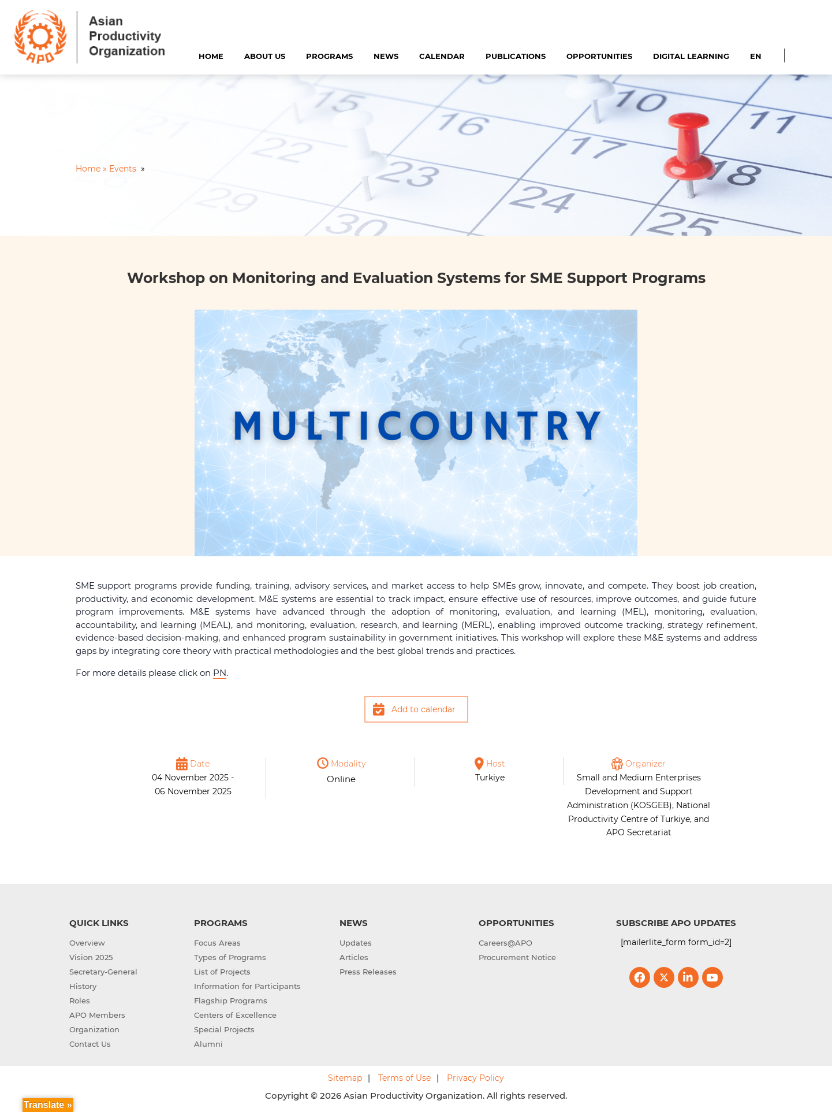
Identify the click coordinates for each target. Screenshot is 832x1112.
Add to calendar (423, 709)
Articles (353, 957)
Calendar (442, 56)
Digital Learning (691, 56)
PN (219, 672)
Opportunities (599, 56)
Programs (329, 56)
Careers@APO (505, 942)
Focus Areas (217, 942)
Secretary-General (103, 971)
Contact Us (90, 1043)
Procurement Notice (517, 957)
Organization (94, 1029)
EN (756, 56)
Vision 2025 (91, 957)
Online (341, 778)
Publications (516, 56)
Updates (355, 942)
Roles (79, 1000)
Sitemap (345, 1078)
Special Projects (224, 1029)
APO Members (97, 1015)
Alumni (208, 1043)
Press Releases (368, 971)
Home (211, 56)
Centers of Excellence (235, 1015)
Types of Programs (230, 957)
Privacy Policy (475, 1078)
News (386, 56)
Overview (87, 942)
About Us (264, 56)
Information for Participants (247, 986)
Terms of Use (404, 1078)
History (82, 986)
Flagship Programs (230, 1000)
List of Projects (222, 971)
